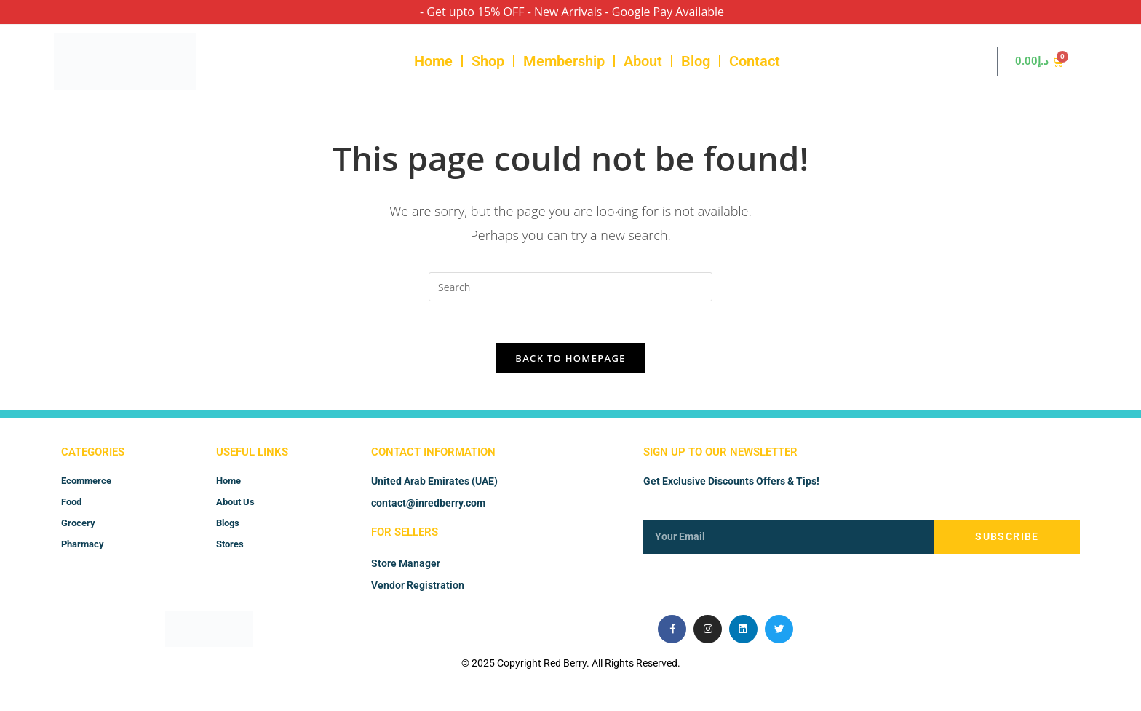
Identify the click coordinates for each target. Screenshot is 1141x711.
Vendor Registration (417, 588)
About (643, 61)
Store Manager (405, 566)
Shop (488, 61)
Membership (564, 61)
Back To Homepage (570, 360)
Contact (754, 61)
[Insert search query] (570, 286)
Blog (695, 61)
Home (433, 61)
